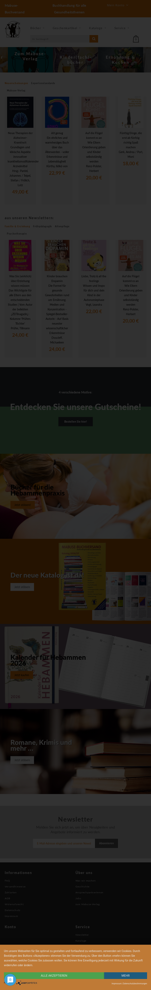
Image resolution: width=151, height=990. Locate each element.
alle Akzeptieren (54, 975)
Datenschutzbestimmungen (135, 984)
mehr (126, 975)
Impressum (117, 984)
